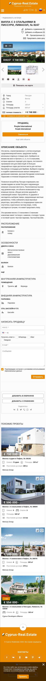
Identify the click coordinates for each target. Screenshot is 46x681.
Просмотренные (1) (37, 35)
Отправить (38, 377)
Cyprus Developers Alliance (12, 616)
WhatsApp (22, 337)
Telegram (7, 340)
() (27, 10)
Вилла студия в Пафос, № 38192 (16, 458)
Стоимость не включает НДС (18, 116)
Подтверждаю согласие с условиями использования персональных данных (25, 370)
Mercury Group (7, 470)
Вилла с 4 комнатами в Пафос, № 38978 (19, 558)
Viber (32, 337)
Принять (23, 677)
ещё (2, 272)
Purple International (23, 129)
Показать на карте (24, 85)
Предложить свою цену (36, 38)
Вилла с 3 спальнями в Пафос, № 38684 (20, 507)
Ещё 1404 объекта (23, 139)
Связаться (23, 134)
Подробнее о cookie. (11, 673)
